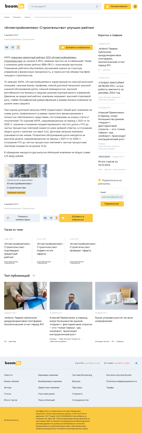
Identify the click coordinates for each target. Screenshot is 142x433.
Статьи (7, 394)
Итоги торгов (104, 157)
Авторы (8, 387)
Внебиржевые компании (50, 381)
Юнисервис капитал (102, 341)
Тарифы (110, 387)
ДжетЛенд (106, 70)
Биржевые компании (48, 375)
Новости (27, 17)
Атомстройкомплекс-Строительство (19, 39)
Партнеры (77, 387)
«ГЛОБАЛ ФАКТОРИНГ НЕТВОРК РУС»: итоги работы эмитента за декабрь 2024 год (111, 87)
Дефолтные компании (48, 387)
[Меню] (135, 6)
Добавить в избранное (78, 47)
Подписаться (112, 203)
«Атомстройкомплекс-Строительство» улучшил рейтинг (53, 17)
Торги (100, 169)
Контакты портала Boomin (118, 375)
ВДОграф (108, 169)
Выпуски (76, 381)
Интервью (101, 143)
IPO (99, 70)
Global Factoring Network (106, 99)
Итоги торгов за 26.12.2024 (108, 163)
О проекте (77, 394)
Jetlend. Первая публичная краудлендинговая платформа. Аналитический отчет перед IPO (111, 57)
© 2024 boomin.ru (11, 420)
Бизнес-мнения (11, 381)
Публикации (17, 17)
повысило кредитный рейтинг (28, 57)
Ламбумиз (120, 341)
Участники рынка (46, 394)
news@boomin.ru (43, 411)
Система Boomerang (82, 375)
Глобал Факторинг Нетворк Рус (109, 97)
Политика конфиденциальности (121, 381)
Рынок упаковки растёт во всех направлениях (114, 319)
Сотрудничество (80, 400)
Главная (6, 17)
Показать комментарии (23, 218)
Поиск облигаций (46, 400)
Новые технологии (119, 169)
